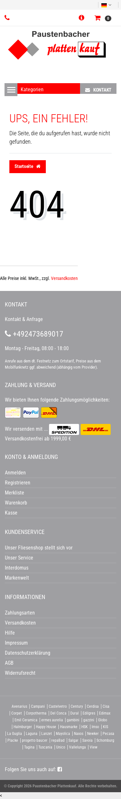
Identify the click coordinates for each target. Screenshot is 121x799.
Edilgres (89, 713)
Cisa (106, 706)
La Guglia (14, 733)
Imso (95, 727)
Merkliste (14, 493)
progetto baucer (34, 740)
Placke (12, 740)
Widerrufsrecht (20, 673)
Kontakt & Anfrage (24, 319)
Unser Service (19, 558)
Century (77, 706)
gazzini (88, 720)
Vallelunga (77, 747)
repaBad (58, 740)
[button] (82, 18)
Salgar (73, 740)
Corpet (16, 713)
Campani (38, 706)
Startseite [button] (28, 166)
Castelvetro (58, 706)
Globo (102, 720)
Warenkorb (16, 503)
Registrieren (17, 483)
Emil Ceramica (26, 720)
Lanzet (46, 733)
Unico (60, 747)
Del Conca (58, 713)
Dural (74, 713)
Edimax (104, 713)
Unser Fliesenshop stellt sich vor (39, 548)
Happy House (46, 727)
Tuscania (45, 747)
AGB (9, 663)
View (93, 747)
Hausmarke (68, 727)
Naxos (78, 733)
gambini (73, 720)
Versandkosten (64, 278)
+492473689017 (34, 333)
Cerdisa (93, 706)
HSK (84, 727)
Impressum (16, 643)
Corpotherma (36, 713)
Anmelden (15, 473)
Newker (93, 733)
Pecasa (108, 733)
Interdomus (16, 568)
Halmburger (23, 727)
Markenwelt (17, 578)
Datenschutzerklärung (27, 653)
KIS (105, 727)
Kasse (11, 513)
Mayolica (63, 733)
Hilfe (10, 633)
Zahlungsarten (20, 613)
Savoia (87, 740)
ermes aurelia (52, 720)
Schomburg (105, 740)
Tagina (29, 747)
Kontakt (98, 89)
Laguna (31, 733)
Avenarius (19, 706)
